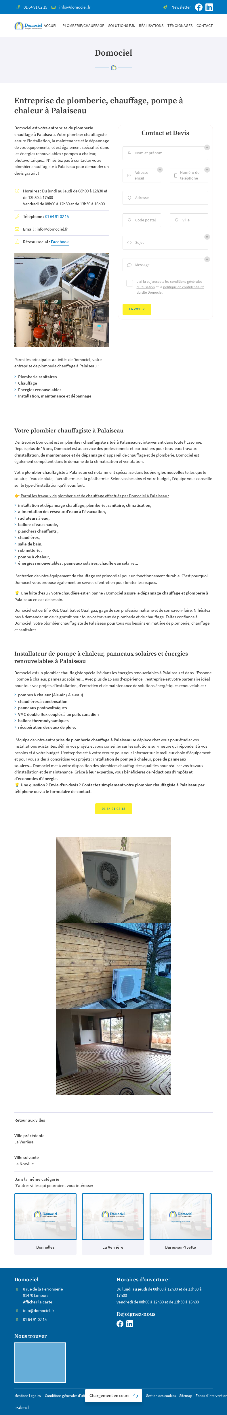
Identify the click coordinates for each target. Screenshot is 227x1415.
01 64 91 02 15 (57, 216)
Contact (205, 25)
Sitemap (185, 1395)
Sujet (135, 242)
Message (138, 265)
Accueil (51, 25)
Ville (182, 220)
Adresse (138, 198)
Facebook (60, 241)
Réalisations (151, 25)
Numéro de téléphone (187, 175)
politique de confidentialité (183, 286)
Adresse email (137, 175)
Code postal (141, 220)
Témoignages (179, 25)
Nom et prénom (145, 153)
